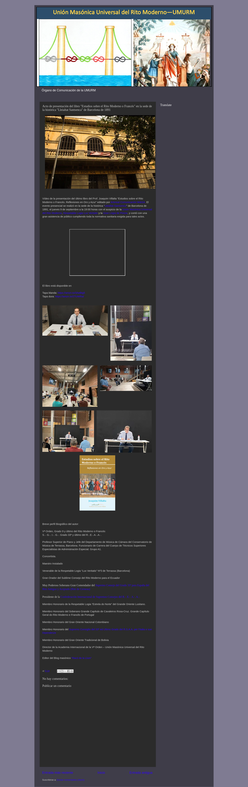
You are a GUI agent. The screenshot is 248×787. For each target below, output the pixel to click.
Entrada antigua (141, 772)
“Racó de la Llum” (81, 658)
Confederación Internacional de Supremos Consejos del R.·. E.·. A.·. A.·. (100, 596)
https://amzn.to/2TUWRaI (69, 296)
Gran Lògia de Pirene (115, 213)
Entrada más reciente (57, 772)
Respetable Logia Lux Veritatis (80, 213)
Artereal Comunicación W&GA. (128, 202)
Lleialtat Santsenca (115, 205)
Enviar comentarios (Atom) (71, 780)
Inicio (101, 772)
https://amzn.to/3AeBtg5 (71, 292)
